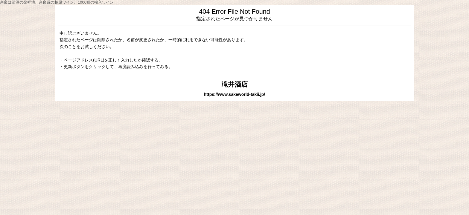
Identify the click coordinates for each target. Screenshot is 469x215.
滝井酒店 (234, 84)
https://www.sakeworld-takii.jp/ (234, 94)
